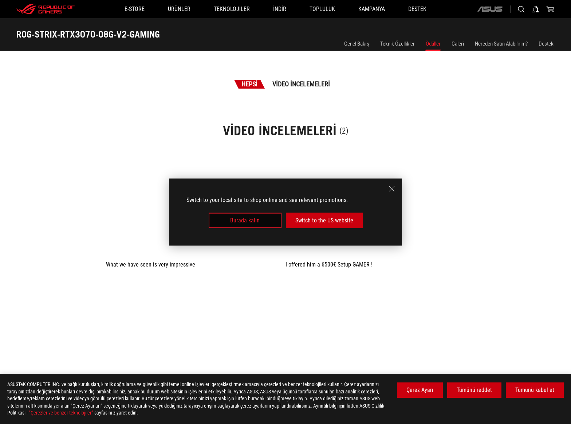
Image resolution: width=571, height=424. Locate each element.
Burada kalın (245, 220)
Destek (546, 43)
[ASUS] (489, 9)
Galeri (458, 43)
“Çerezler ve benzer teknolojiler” (61, 413)
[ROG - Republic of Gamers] (45, 9)
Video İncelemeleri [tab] (301, 84)
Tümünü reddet (474, 389)
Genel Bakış (356, 43)
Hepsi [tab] (249, 84)
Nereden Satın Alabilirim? (501, 43)
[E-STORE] (135, 9)
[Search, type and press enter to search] (521, 9)
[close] (391, 188)
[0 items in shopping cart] (550, 9)
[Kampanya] (371, 9)
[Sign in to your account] (535, 9)
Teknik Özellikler (397, 43)
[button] (179, 9)
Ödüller (433, 43)
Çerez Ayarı (419, 389)
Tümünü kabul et (534, 389)
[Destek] (417, 9)
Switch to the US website (324, 220)
